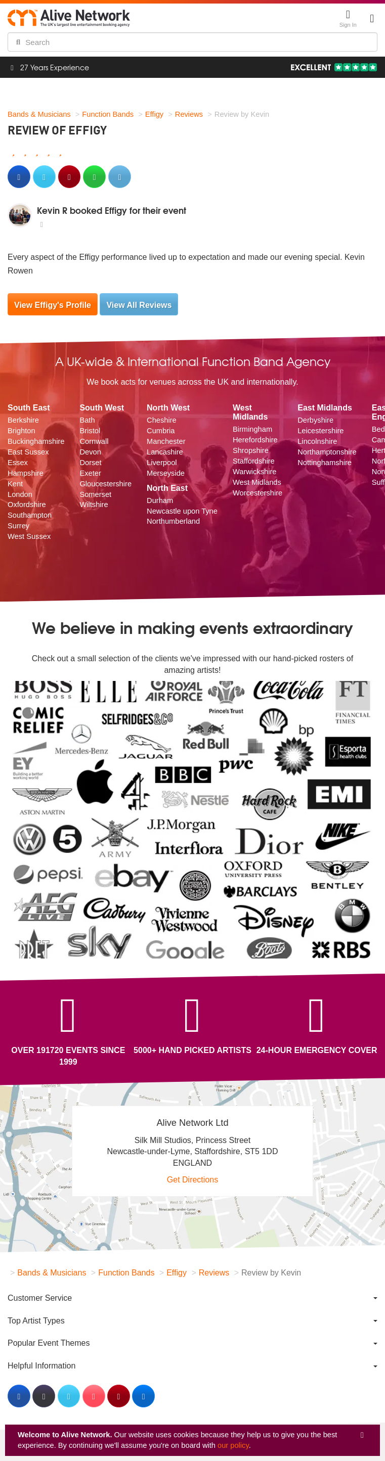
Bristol (89, 431)
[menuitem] (192, 1298)
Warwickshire (255, 472)
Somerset (95, 494)
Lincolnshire (317, 441)
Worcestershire (257, 493)
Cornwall (93, 441)
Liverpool (162, 463)
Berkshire (23, 420)
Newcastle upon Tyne (182, 511)
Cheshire (162, 420)
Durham (160, 500)
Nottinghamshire (324, 463)
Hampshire (26, 473)
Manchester (166, 441)
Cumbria (161, 431)
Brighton (21, 431)
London (20, 494)
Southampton (30, 515)
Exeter (90, 473)
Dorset (90, 463)
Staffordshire (254, 461)
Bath (87, 420)
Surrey (18, 526)
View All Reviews (139, 305)
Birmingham (252, 429)
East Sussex (28, 452)
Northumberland (173, 521)
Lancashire (165, 452)
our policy (233, 1445)
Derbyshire (315, 420)
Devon (90, 452)
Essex (18, 463)
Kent (15, 484)
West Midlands (257, 482)
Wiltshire (93, 504)
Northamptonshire (327, 452)
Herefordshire (255, 440)
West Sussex (29, 536)
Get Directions (192, 1179)
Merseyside (166, 473)
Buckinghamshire (36, 441)
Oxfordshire (27, 504)
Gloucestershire (105, 484)
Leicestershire (320, 431)
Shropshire (251, 450)
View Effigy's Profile (52, 305)
